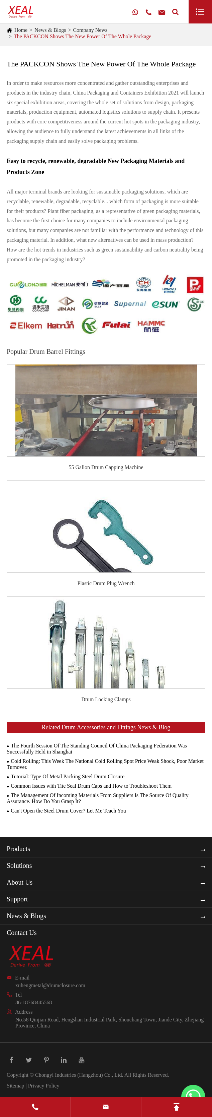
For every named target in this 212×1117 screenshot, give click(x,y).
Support (17, 899)
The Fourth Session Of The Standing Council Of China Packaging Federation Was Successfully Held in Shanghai (97, 749)
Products (18, 848)
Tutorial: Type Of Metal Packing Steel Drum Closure (67, 776)
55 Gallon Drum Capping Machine (106, 467)
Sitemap (15, 1085)
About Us (19, 882)
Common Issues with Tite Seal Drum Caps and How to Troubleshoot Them (91, 786)
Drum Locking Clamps (106, 699)
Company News (90, 30)
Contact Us (21, 932)
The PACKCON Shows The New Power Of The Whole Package (82, 36)
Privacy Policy (44, 1085)
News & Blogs (50, 30)
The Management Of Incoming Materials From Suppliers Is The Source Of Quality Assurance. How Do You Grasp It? (98, 798)
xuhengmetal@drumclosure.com (50, 985)
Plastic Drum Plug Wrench (105, 583)
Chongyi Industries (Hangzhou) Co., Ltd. (79, 1075)
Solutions (19, 865)
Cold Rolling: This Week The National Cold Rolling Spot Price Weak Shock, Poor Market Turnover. (105, 764)
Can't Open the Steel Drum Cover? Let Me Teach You (68, 811)
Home (20, 30)
